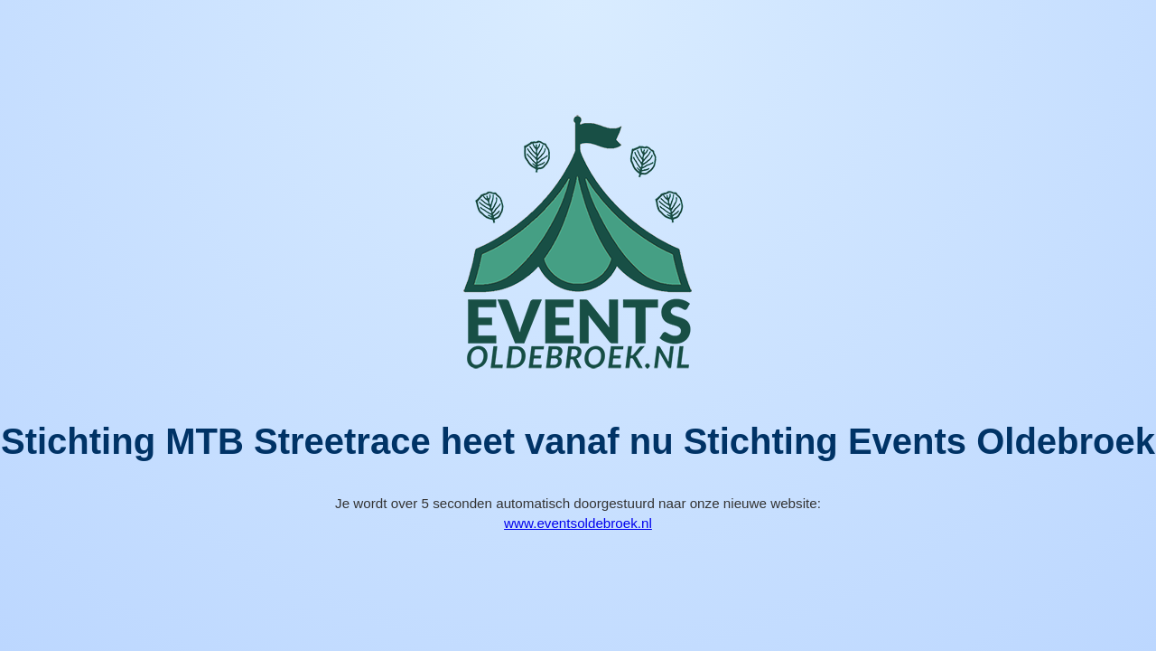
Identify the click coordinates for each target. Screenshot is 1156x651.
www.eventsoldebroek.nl (578, 523)
